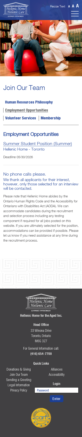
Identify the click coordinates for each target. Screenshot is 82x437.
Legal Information (19, 385)
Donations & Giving (19, 369)
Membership (51, 118)
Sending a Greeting (18, 380)
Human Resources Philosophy (29, 102)
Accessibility (57, 374)
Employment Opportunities (26, 110)
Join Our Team (19, 374)
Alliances (56, 369)
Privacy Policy (18, 390)
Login (56, 384)
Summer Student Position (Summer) (37, 143)
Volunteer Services (20, 118)
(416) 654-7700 (41, 354)
